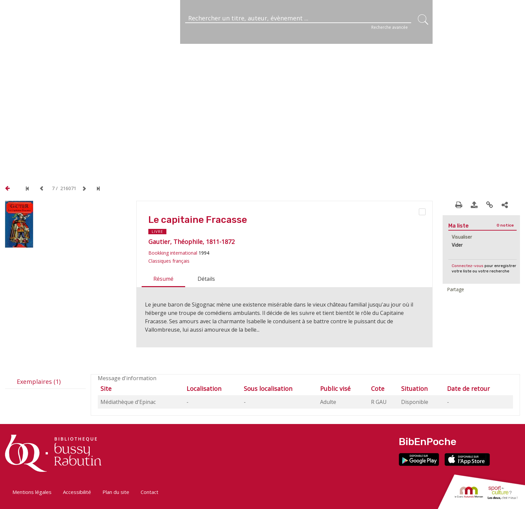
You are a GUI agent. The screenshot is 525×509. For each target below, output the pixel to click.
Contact (149, 492)
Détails (206, 278)
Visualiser (462, 237)
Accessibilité (77, 492)
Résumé (163, 278)
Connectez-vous (467, 265)
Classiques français (169, 261)
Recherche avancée (389, 27)
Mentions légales (32, 492)
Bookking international (172, 253)
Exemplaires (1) (39, 381)
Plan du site (115, 492)
